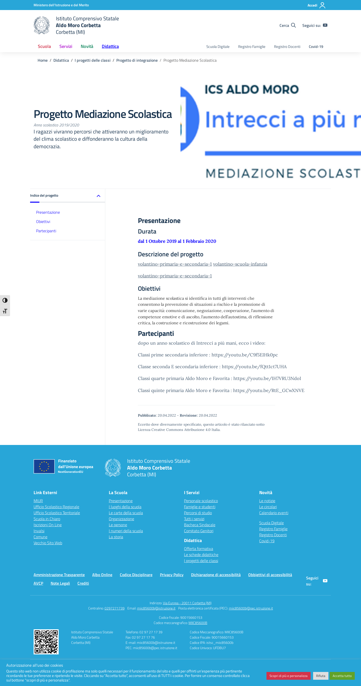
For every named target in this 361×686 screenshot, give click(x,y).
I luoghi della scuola (125, 507)
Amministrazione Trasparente (59, 575)
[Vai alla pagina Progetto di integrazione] (137, 60)
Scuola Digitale (218, 46)
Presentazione (48, 212)
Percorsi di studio (198, 513)
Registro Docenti (287, 46)
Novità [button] (87, 46)
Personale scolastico (201, 501)
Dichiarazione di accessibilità (216, 575)
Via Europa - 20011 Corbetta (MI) (187, 602)
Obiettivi (43, 221)
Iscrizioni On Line (48, 525)
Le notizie (267, 501)
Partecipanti (46, 231)
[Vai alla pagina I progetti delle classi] (93, 60)
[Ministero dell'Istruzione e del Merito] (61, 5)
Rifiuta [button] (320, 675)
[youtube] (325, 25)
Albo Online (102, 575)
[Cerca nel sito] (287, 25)
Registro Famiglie (251, 46)
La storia (116, 537)
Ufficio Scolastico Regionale (56, 507)
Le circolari (268, 507)
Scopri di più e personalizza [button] (288, 675)
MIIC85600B (198, 622)
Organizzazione (121, 519)
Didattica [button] (110, 46)
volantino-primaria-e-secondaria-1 (175, 264)
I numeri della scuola (126, 531)
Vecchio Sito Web (48, 543)
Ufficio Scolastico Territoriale (57, 513)
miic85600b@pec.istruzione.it (251, 608)
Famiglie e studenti (199, 507)
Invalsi (39, 531)
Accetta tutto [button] (342, 675)
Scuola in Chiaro (47, 519)
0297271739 (115, 608)
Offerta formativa (198, 549)
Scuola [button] (44, 46)
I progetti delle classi (201, 561)
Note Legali (60, 583)
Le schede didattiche (201, 555)
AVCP (38, 583)
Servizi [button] (65, 46)
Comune (40, 537)
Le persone (118, 525)
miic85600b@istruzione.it (156, 608)
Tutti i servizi (194, 519)
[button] (67, 196)
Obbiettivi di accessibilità (270, 575)
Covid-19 (316, 46)
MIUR (38, 501)
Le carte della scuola (126, 513)
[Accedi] (316, 5)
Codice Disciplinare (136, 575)
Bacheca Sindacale (199, 525)
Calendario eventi (273, 513)
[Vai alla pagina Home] (43, 60)
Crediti (83, 583)
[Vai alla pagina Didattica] (61, 60)
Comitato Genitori (198, 531)
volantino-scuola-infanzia (240, 264)
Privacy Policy (172, 575)
